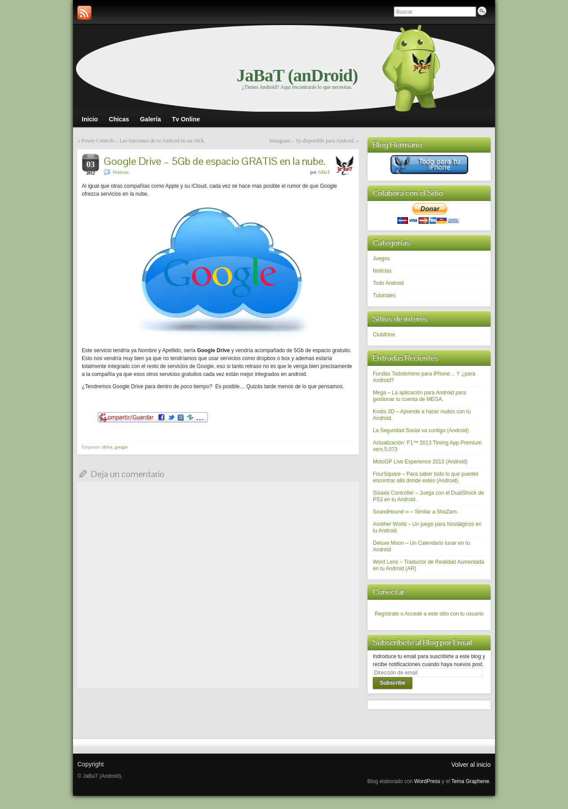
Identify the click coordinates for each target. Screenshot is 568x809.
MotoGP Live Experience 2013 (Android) (420, 462)
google (121, 446)
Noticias (121, 172)
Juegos (381, 258)
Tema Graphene (470, 781)
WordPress (427, 781)
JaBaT (324, 172)
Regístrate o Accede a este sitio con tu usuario (429, 614)
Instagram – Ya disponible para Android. (312, 141)
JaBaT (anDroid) (297, 75)
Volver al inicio (471, 764)
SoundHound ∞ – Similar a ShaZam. (415, 512)
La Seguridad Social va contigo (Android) (421, 430)
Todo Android (388, 283)
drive (107, 446)
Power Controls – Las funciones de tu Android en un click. (143, 141)
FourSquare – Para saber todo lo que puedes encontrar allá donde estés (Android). (426, 477)
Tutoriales (384, 295)
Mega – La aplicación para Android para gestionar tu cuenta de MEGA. (419, 396)
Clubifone (384, 335)
